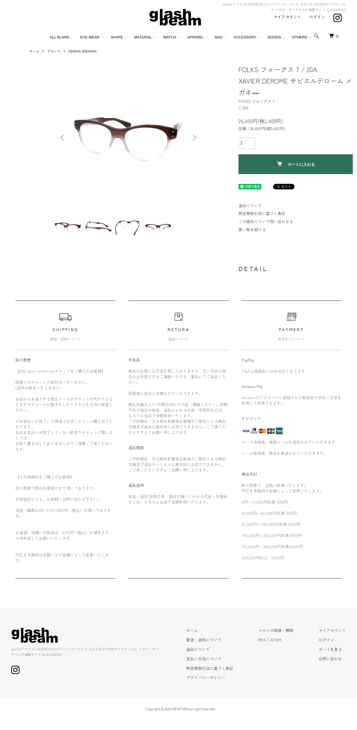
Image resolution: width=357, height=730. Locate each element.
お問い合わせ (330, 658)
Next (194, 137)
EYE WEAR (90, 37)
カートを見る (330, 649)
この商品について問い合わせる (265, 221)
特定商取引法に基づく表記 (261, 213)
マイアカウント (287, 16)
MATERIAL (143, 37)
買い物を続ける (252, 229)
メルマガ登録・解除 (275, 630)
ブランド (54, 51)
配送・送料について (203, 640)
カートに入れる (296, 164)
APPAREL (195, 37)
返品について (250, 205)
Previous (63, 137)
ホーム (34, 51)
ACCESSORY (245, 37)
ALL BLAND (59, 37)
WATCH (169, 37)
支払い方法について (203, 658)
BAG (218, 37)
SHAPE (117, 37)
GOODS (274, 37)
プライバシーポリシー (205, 677)
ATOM (275, 640)
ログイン (317, 16)
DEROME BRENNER (82, 51)
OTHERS (299, 37)
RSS (262, 640)
